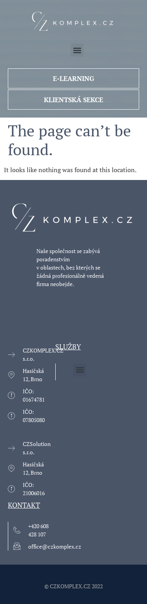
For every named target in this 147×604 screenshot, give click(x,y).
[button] (77, 50)
